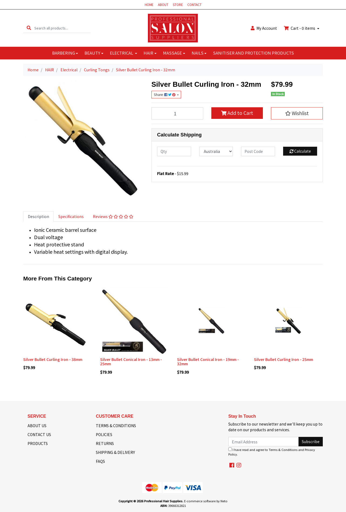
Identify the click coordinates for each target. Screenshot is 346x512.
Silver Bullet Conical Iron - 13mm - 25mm (131, 362)
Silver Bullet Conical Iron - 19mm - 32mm (208, 362)
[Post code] (258, 151)
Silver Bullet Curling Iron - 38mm (52, 359)
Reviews (113, 216)
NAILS (197, 53)
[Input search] (62, 28)
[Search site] (29, 28)
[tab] (38, 216)
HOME (149, 4)
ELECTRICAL (122, 53)
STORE (178, 4)
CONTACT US (39, 434)
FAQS (100, 461)
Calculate (300, 151)
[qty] (174, 151)
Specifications (71, 216)
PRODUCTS (38, 443)
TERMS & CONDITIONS (116, 425)
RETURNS (105, 443)
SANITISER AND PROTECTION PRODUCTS (253, 53)
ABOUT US (37, 425)
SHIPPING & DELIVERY (115, 452)
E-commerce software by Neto (206, 501)
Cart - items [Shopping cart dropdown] (300, 28)
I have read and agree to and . (271, 451)
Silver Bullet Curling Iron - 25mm (283, 359)
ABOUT (163, 4)
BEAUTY (92, 53)
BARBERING (63, 53)
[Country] (216, 151)
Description (38, 216)
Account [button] (264, 28)
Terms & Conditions (283, 449)
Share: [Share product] (165, 94)
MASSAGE (172, 53)
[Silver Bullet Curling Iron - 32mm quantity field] (177, 113)
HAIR (148, 53)
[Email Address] (263, 441)
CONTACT (194, 4)
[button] (297, 113)
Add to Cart (237, 112)
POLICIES (104, 434)
